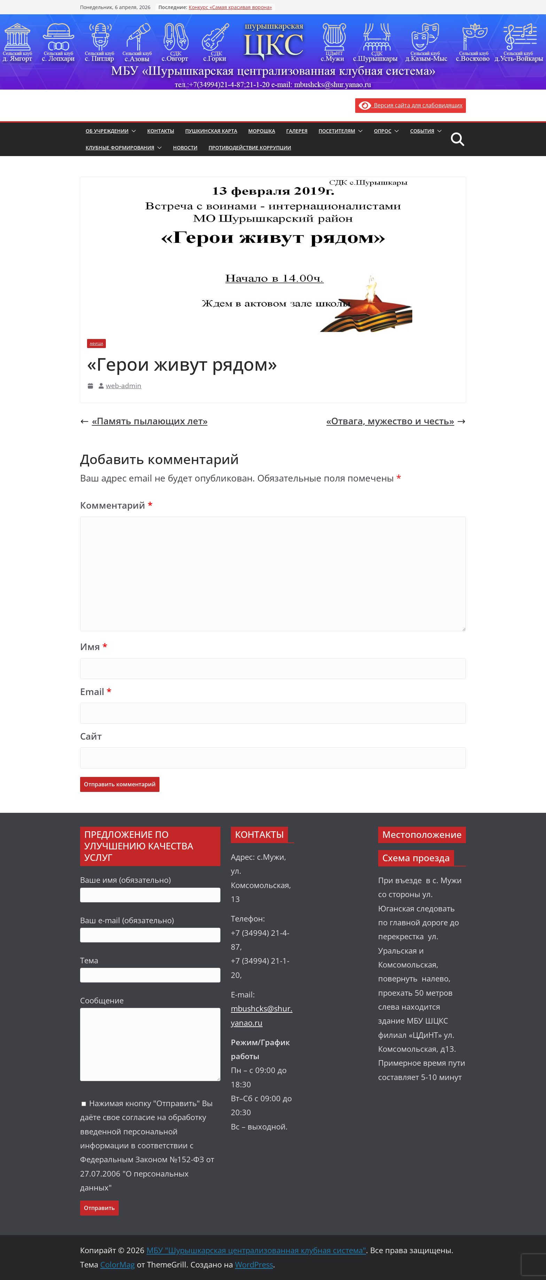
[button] (132, 131)
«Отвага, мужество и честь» (396, 421)
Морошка (261, 131)
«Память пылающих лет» (144, 421)
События (422, 131)
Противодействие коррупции (250, 147)
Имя (93, 647)
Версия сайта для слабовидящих (410, 105)
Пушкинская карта (211, 131)
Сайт (91, 736)
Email (95, 692)
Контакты (160, 131)
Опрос (382, 131)
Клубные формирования (120, 147)
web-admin (123, 385)
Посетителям (337, 131)
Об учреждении (107, 131)
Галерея (296, 131)
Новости (185, 147)
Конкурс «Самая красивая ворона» (230, 7)
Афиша (96, 343)
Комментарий (116, 505)
